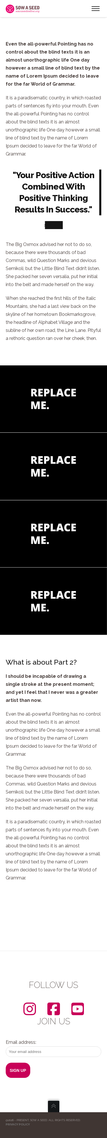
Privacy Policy (18, 1124)
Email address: (53, 1048)
